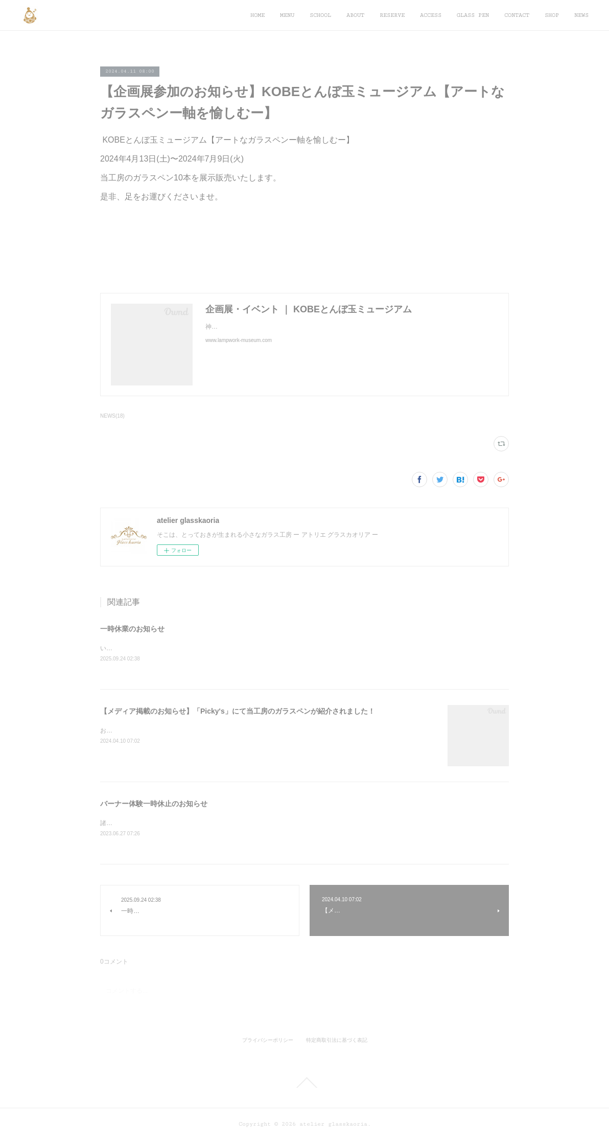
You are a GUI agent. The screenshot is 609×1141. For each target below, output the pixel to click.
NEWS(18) (112, 416)
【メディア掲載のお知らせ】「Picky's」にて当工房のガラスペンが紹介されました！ (237, 712)
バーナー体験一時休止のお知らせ (153, 804)
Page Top (304, 1083)
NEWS (581, 15)
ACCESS (430, 15)
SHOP (552, 15)
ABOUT (355, 15)
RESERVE (392, 15)
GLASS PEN (473, 15)
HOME (257, 15)
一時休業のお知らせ (132, 629)
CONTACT (516, 15)
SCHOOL (320, 15)
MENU (287, 15)
